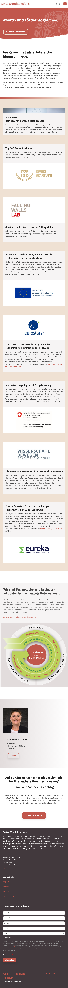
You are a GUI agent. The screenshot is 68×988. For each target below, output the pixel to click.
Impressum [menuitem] (8, 978)
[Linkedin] (54, 973)
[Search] (60, 4)
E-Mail (13, 756)
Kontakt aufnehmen (34, 815)
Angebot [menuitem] (6, 882)
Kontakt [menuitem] (6, 887)
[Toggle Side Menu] (65, 3)
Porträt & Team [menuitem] (8, 897)
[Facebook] (47, 973)
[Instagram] (50, 973)
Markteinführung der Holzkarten (52, 529)
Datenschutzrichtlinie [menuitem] (17, 974)
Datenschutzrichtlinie (12, 947)
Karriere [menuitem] (6, 892)
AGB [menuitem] (4, 974)
